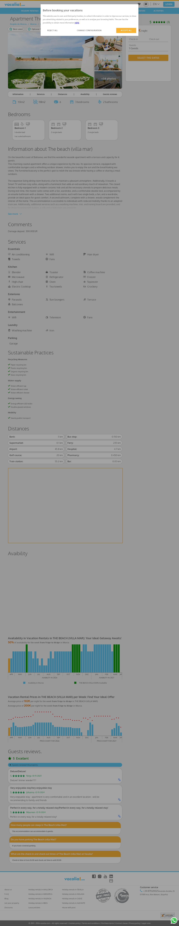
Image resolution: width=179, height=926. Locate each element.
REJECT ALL (52, 30)
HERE (77, 23)
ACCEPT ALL (126, 30)
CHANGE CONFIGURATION (89, 30)
